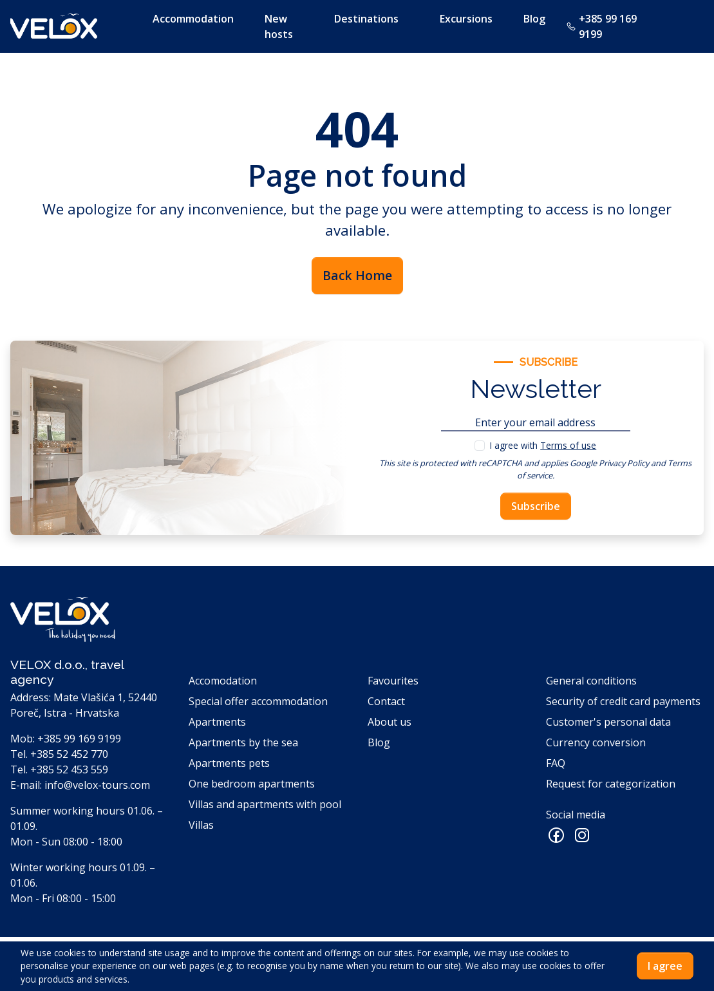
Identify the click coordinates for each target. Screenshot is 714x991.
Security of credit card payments (623, 701)
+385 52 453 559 (69, 769)
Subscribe (535, 506)
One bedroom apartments (252, 784)
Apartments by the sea (243, 742)
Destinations (366, 19)
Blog (534, 19)
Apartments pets (229, 763)
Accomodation (223, 681)
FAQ (555, 763)
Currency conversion (596, 742)
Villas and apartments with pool (265, 804)
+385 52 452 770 (69, 754)
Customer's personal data (608, 722)
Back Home (357, 275)
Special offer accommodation (258, 701)
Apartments (217, 722)
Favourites (393, 681)
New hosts (279, 26)
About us (389, 722)
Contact (386, 701)
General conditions (591, 681)
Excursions (466, 19)
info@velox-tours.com (97, 785)
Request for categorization (610, 784)
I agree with (543, 445)
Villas (201, 825)
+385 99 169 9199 (601, 26)
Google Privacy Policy (609, 463)
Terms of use (568, 445)
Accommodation (193, 19)
